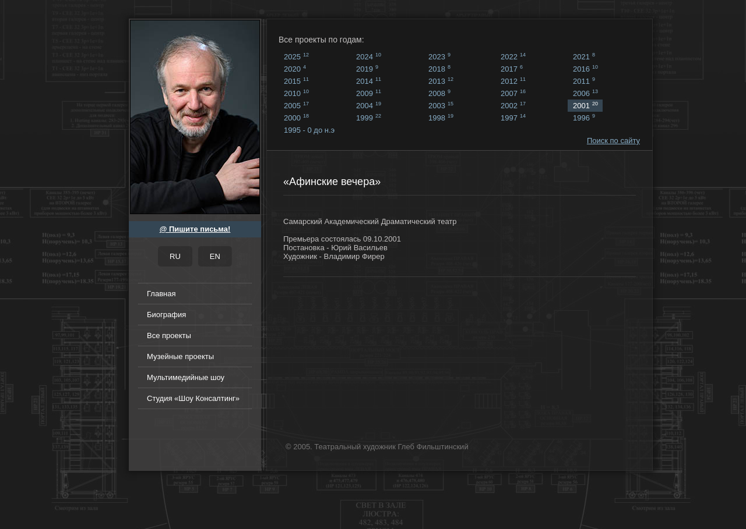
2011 (584, 81)
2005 (296, 105)
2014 (368, 81)
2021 (584, 56)
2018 (439, 68)
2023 (439, 56)
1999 (368, 117)
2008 (439, 93)
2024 (368, 56)
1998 (440, 117)
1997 (513, 117)
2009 (368, 93)
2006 (585, 93)
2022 (513, 56)
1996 (584, 117)
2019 (367, 68)
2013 (440, 81)
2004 (368, 105)
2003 (440, 105)
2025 (296, 56)
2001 (585, 105)
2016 (585, 68)
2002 (513, 105)
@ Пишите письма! (195, 229)
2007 (513, 93)
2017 (512, 68)
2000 (296, 117)
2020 (295, 68)
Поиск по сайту (613, 140)
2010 (296, 93)
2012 (513, 81)
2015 (296, 81)
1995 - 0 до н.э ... (309, 131)
